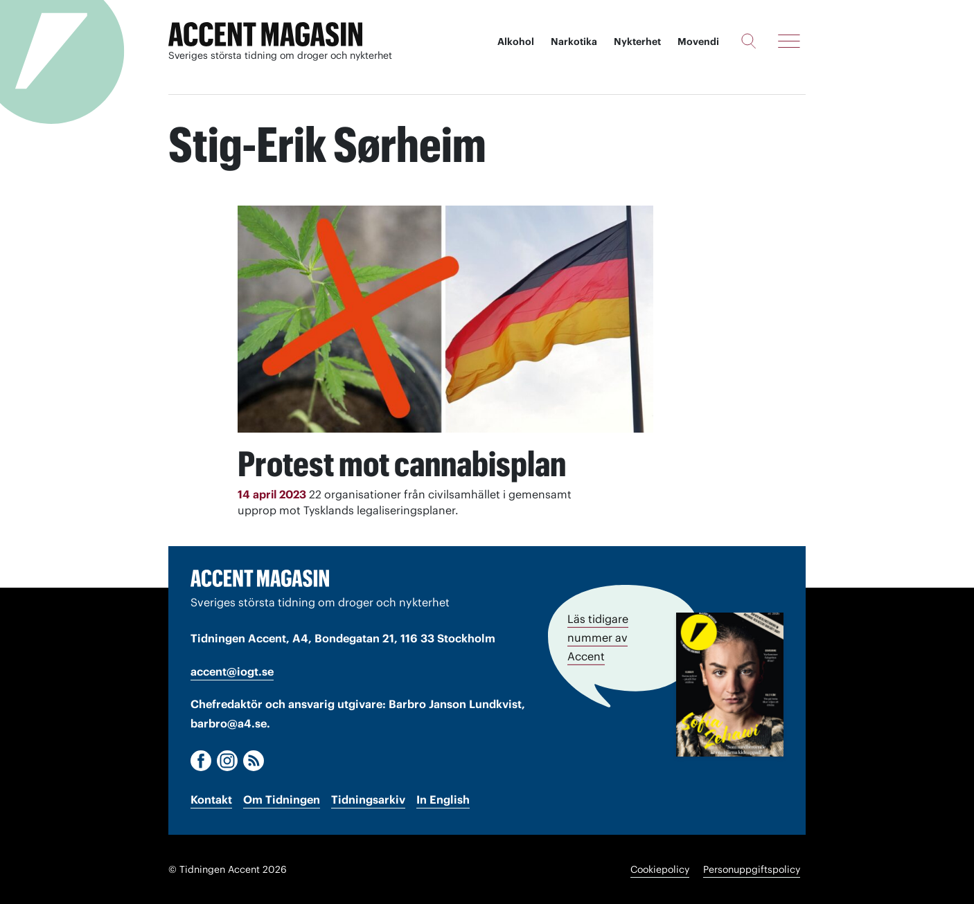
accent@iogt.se (232, 671)
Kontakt (211, 799)
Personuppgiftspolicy (751, 869)
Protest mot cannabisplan (402, 464)
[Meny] (789, 41)
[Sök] (748, 40)
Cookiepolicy (659, 869)
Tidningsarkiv (368, 799)
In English (443, 799)
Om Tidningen (281, 799)
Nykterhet (637, 41)
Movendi (698, 41)
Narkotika (574, 41)
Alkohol (515, 41)
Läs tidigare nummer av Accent (597, 637)
